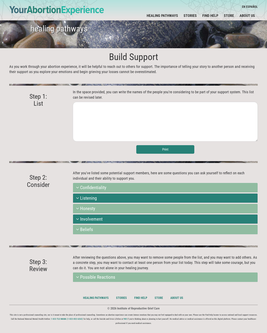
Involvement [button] (89, 219)
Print (165, 149)
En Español (250, 7)
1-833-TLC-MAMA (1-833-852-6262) (67, 319)
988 (125, 319)
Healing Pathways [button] (162, 15)
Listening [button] (86, 198)
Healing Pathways (96, 298)
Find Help (210, 15)
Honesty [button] (85, 208)
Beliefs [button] (84, 229)
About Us (247, 15)
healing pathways (59, 29)
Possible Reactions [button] (95, 277)
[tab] (165, 187)
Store (229, 15)
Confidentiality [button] (91, 187)
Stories (190, 15)
